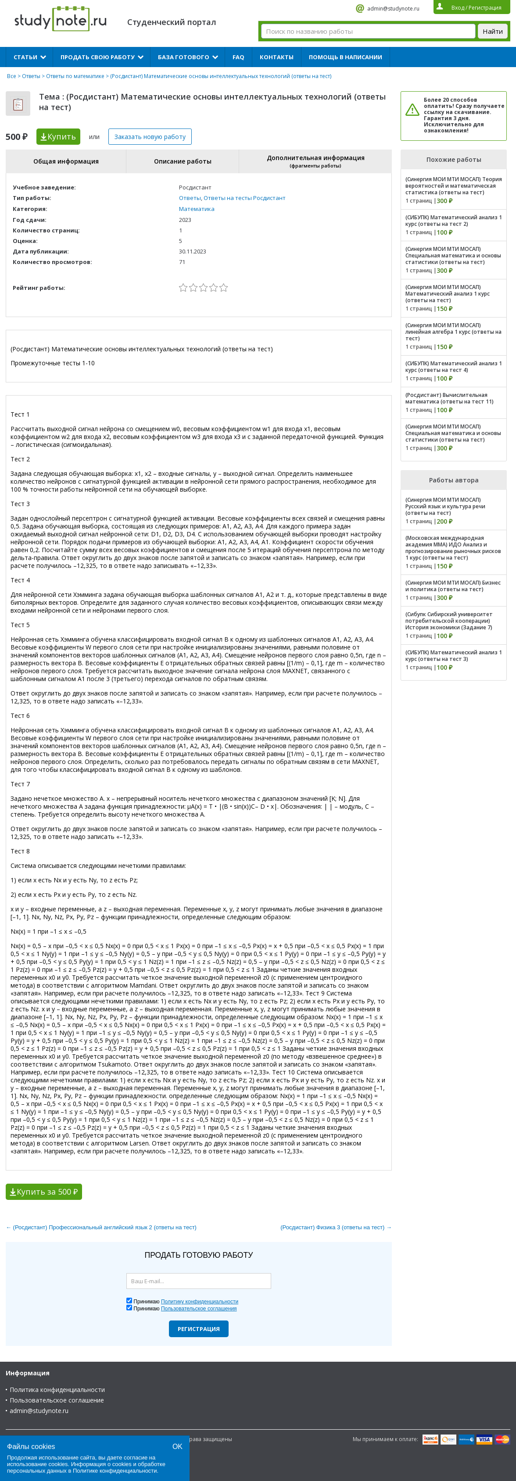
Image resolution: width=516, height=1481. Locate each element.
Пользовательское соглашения (199, 1309)
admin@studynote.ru (393, 8)
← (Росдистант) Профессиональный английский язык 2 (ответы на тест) (101, 1227)
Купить (61, 136)
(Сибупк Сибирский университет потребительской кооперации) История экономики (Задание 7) (449, 620)
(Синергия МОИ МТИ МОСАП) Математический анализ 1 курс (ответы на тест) (447, 293)
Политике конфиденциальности (115, 1470)
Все (11, 76)
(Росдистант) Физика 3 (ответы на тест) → (336, 1227)
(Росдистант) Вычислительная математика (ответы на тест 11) (449, 398)
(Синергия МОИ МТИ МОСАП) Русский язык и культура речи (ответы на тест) (445, 506)
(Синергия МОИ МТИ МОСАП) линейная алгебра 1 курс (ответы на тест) (453, 331)
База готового (183, 57)
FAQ (238, 57)
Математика (197, 209)
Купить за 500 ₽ (47, 1191)
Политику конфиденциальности (199, 1302)
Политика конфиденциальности (57, 1389)
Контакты (277, 57)
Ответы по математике (75, 76)
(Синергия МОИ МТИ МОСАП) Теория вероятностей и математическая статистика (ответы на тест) (453, 185)
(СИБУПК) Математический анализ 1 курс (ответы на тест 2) (453, 221)
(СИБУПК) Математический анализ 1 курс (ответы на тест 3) (453, 656)
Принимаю (185, 1302)
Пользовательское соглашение (57, 1400)
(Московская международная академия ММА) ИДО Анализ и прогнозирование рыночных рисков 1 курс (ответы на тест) (453, 547)
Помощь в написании (345, 57)
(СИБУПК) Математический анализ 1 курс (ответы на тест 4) (453, 367)
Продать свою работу (98, 57)
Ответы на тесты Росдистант (245, 198)
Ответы (31, 76)
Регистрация (199, 1329)
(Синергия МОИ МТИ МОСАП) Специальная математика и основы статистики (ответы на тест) (453, 255)
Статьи (25, 57)
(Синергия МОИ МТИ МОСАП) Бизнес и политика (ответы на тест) (453, 586)
